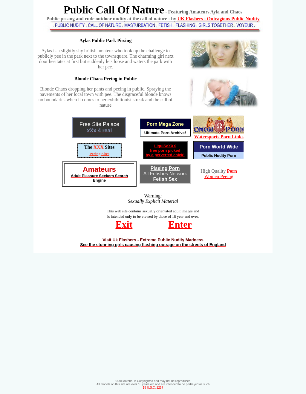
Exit (123, 224)
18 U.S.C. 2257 (153, 387)
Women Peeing (218, 176)
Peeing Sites (99, 153)
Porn (232, 171)
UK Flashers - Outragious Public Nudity (219, 18)
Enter (180, 224)
